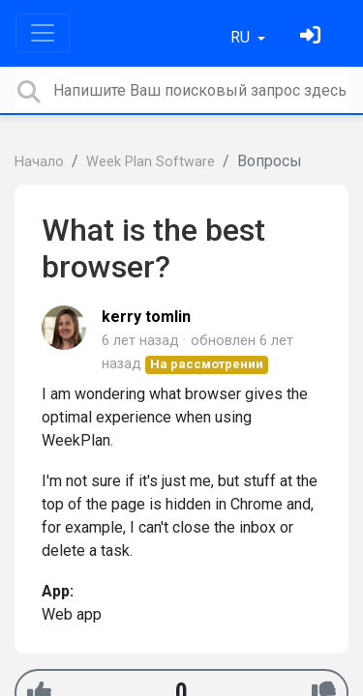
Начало (39, 162)
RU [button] (242, 37)
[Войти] (312, 37)
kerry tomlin (146, 316)
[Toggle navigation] (42, 33)
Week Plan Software (150, 162)
